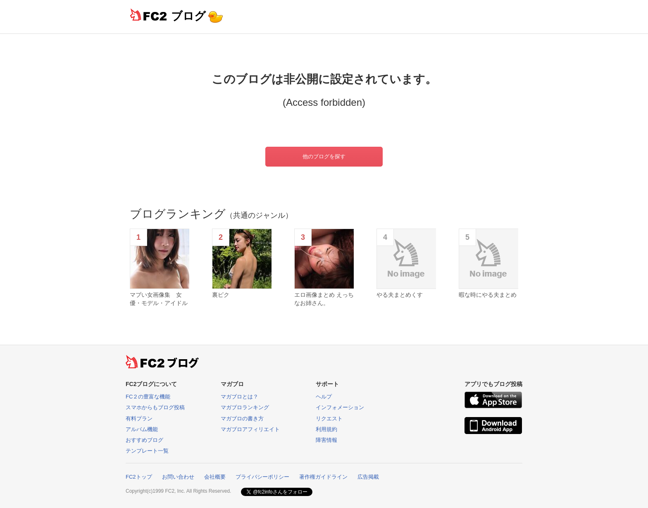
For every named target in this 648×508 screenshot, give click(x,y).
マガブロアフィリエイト (250, 429)
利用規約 (326, 429)
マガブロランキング (245, 407)
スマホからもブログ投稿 (155, 407)
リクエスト (329, 418)
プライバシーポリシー (262, 477)
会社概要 (215, 477)
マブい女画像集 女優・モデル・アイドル (159, 298)
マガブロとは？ (239, 397)
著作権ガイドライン (323, 477)
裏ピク (220, 294)
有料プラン (139, 418)
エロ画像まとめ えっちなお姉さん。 (324, 298)
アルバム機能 (142, 429)
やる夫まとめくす (399, 294)
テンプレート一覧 (147, 451)
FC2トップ (139, 477)
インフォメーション (340, 407)
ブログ (188, 16)
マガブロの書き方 (242, 418)
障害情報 (326, 440)
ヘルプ (324, 397)
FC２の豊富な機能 (148, 397)
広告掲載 (368, 477)
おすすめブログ (144, 440)
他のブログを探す (324, 156)
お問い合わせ (178, 477)
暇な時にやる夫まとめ (488, 294)
